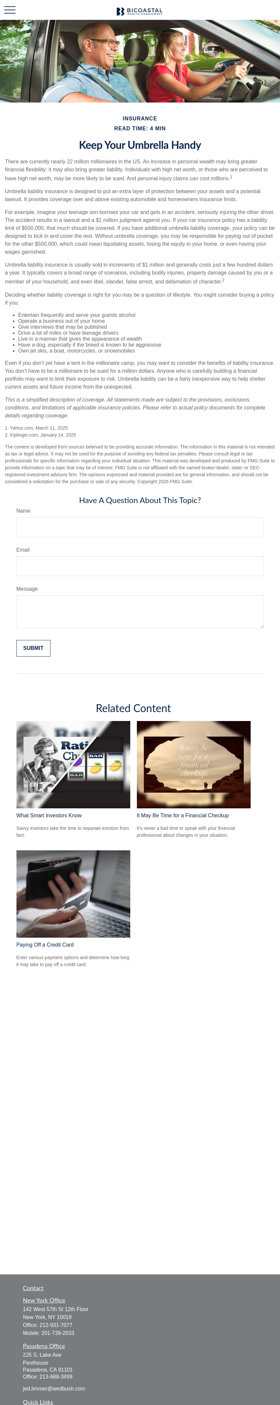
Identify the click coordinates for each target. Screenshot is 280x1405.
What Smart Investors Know (49, 815)
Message (27, 589)
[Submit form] (33, 648)
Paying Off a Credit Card (45, 945)
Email (23, 550)
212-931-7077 (56, 1325)
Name (23, 511)
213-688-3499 (56, 1377)
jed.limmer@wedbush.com (54, 1388)
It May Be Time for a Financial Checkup (183, 815)
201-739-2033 (58, 1333)
